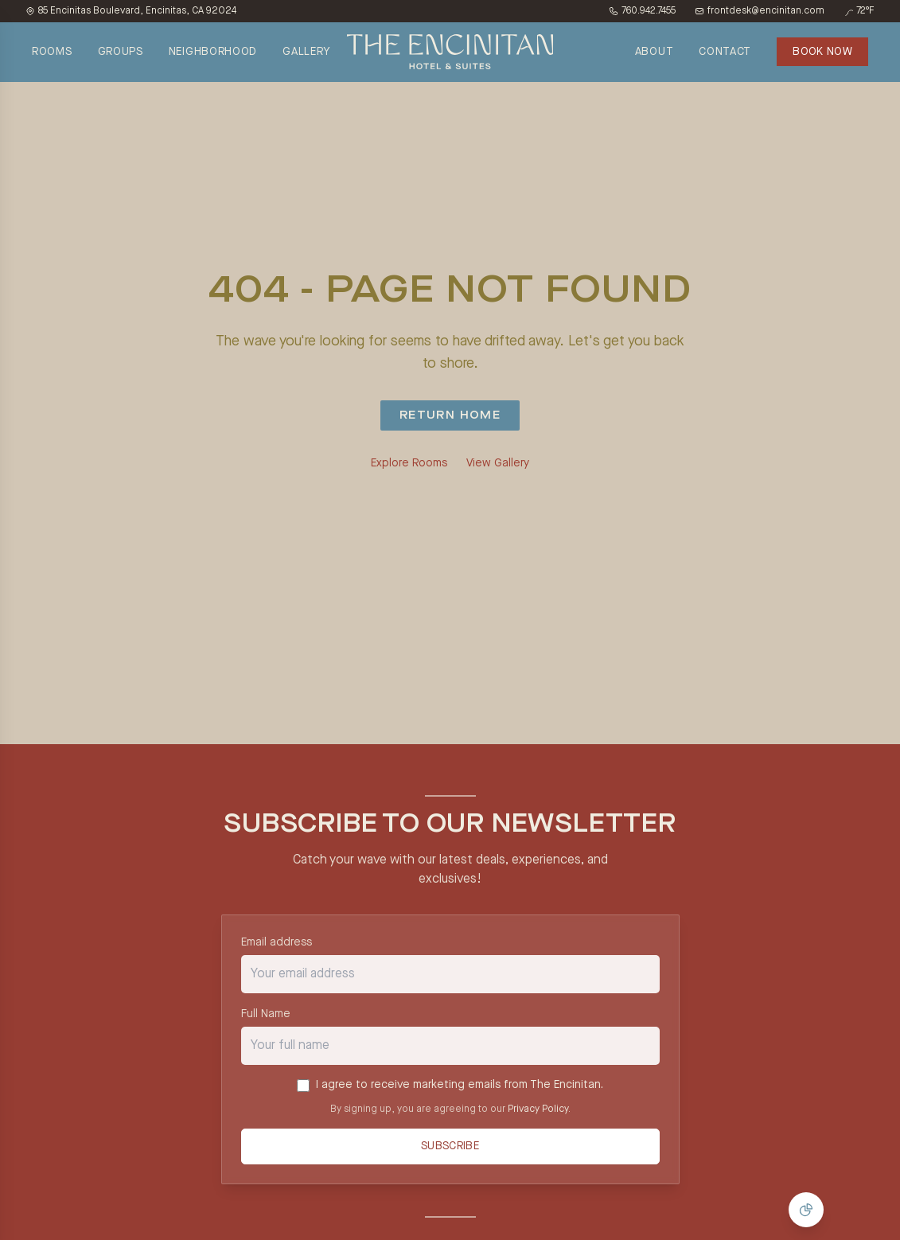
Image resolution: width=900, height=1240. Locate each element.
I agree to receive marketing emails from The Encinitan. (459, 1084)
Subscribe (450, 1146)
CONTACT (725, 51)
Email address (276, 942)
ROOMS (52, 51)
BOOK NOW (822, 51)
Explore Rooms (409, 463)
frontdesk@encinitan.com (759, 11)
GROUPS (120, 51)
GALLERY (306, 51)
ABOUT (654, 51)
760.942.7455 (642, 11)
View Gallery (497, 463)
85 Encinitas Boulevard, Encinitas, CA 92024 (130, 11)
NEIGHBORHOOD (213, 51)
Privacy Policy (538, 1109)
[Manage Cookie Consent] (806, 1209)
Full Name (265, 1014)
